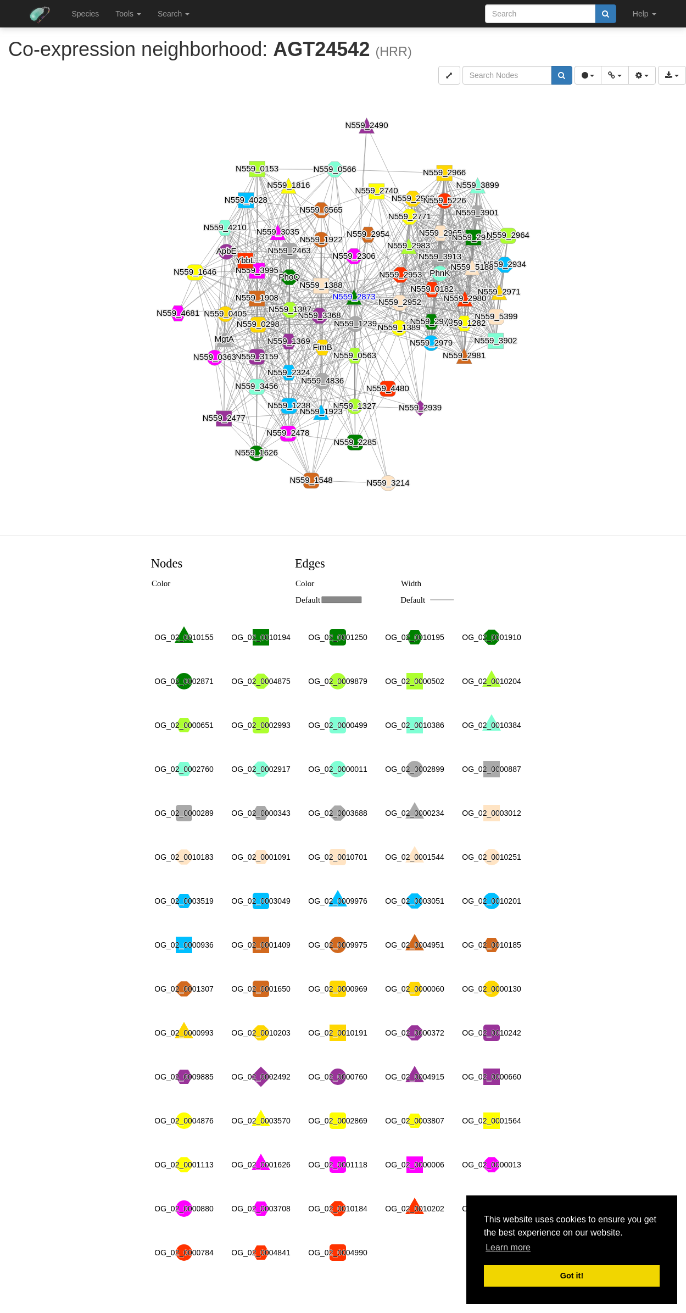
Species (85, 13)
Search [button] (173, 13)
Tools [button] (128, 13)
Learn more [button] (508, 1247)
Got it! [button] (571, 1275)
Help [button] (644, 13)
